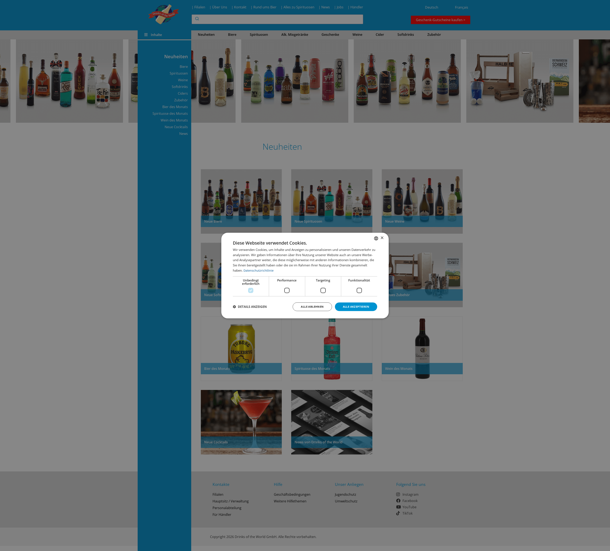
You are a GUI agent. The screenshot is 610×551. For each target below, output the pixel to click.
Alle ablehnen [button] (308, 306)
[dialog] (305, 275)
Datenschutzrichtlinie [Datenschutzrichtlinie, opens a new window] (258, 270)
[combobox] (376, 238)
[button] (250, 307)
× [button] (381, 237)
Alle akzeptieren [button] (355, 306)
